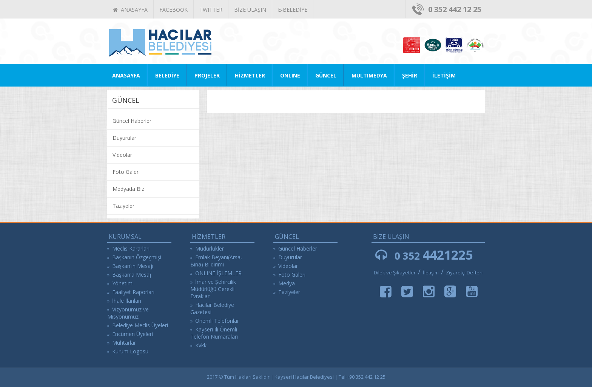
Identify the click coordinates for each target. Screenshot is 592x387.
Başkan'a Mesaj (131, 274)
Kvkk (201, 345)
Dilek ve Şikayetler (395, 272)
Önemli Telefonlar (217, 320)
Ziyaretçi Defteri (464, 272)
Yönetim (122, 283)
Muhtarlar (124, 342)
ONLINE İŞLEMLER (218, 273)
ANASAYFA (130, 9)
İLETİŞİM (444, 75)
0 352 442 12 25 (454, 9)
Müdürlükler (209, 248)
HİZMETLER (250, 75)
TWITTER (210, 9)
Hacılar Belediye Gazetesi (212, 308)
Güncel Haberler (132, 120)
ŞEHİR (409, 75)
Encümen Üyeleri (132, 333)
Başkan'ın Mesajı (132, 265)
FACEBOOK (173, 9)
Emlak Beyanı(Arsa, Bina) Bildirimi (216, 261)
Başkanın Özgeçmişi (136, 257)
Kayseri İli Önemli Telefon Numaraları (214, 333)
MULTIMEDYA (369, 75)
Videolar (122, 154)
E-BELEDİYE (292, 9)
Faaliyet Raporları (133, 292)
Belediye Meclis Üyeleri (140, 325)
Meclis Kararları (131, 248)
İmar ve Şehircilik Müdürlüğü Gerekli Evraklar (213, 289)
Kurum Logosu (130, 351)
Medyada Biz (128, 188)
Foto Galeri (126, 171)
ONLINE (290, 75)
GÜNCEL (325, 75)
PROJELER (207, 75)
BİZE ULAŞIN (250, 9)
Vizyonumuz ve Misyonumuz (128, 313)
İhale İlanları (126, 300)
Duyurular (124, 137)
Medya (286, 283)
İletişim (431, 272)
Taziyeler (123, 205)
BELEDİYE (167, 75)
